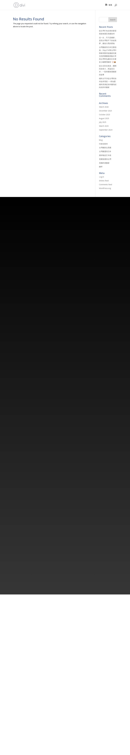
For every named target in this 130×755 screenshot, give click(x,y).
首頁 (110, 5)
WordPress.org (105, 188)
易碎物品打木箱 (105, 155)
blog (100, 140)
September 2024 (105, 130)
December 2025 (105, 111)
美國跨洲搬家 (104, 163)
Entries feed (104, 180)
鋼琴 (100, 166)
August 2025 (104, 118)
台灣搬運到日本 (105, 151)
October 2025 (104, 114)
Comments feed (105, 184)
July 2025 (102, 122)
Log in (101, 177)
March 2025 (104, 126)
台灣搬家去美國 (105, 147)
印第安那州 (103, 144)
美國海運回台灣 (105, 159)
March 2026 (104, 107)
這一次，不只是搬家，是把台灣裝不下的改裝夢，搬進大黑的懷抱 (107, 40)
